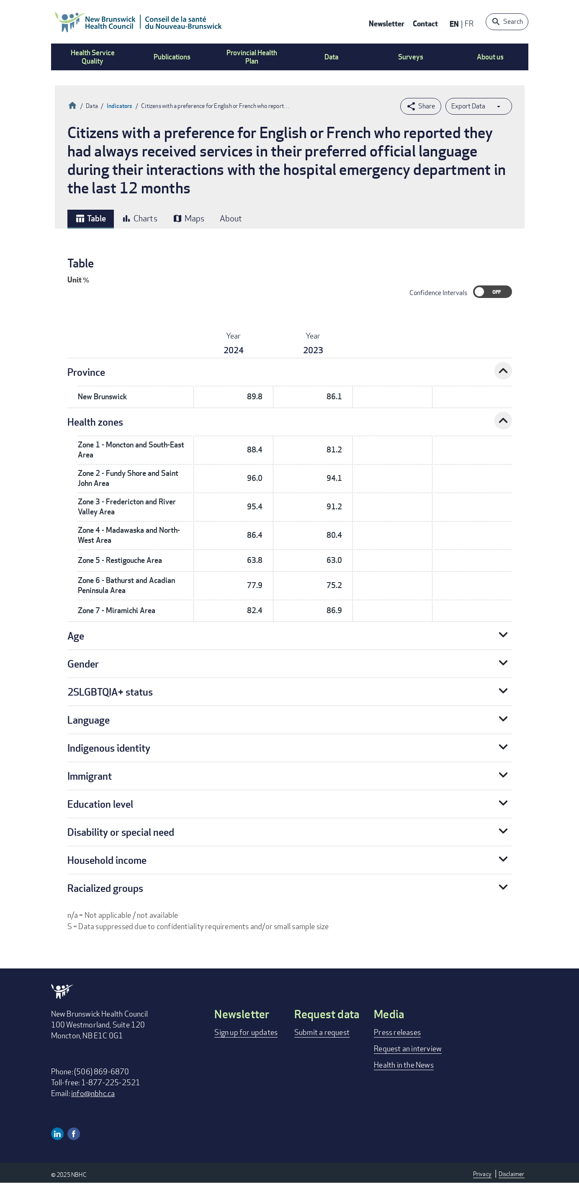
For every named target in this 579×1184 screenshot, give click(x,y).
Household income (107, 859)
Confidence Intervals (438, 292)
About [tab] (231, 218)
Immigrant (89, 775)
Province (86, 371)
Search (513, 21)
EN (454, 23)
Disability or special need (120, 831)
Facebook (73, 1133)
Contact (425, 23)
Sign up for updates (246, 1032)
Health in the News (404, 1065)
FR (469, 23)
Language (88, 719)
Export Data (468, 106)
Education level (100, 803)
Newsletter (386, 23)
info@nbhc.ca (93, 1093)
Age (75, 635)
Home (72, 104)
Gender (83, 663)
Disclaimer (512, 1174)
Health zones (95, 421)
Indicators (120, 106)
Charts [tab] (139, 218)
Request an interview (408, 1048)
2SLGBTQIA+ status (110, 691)
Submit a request (322, 1032)
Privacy (482, 1174)
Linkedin (57, 1133)
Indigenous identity (108, 747)
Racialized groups (105, 887)
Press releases (397, 1032)
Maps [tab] (188, 218)
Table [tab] (90, 218)
